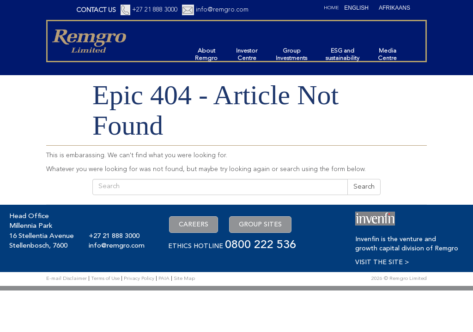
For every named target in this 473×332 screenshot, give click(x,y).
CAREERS (193, 224)
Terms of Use (105, 278)
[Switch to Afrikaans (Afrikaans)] (394, 8)
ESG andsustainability (342, 54)
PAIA (164, 278)
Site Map (184, 278)
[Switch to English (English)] (356, 8)
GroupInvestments (291, 54)
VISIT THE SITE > (382, 262)
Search (364, 187)
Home (331, 8)
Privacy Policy (139, 278)
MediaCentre (387, 54)
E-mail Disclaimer (66, 278)
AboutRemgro (206, 54)
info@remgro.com (222, 9)
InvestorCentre (246, 54)
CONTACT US (96, 10)
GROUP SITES (260, 224)
